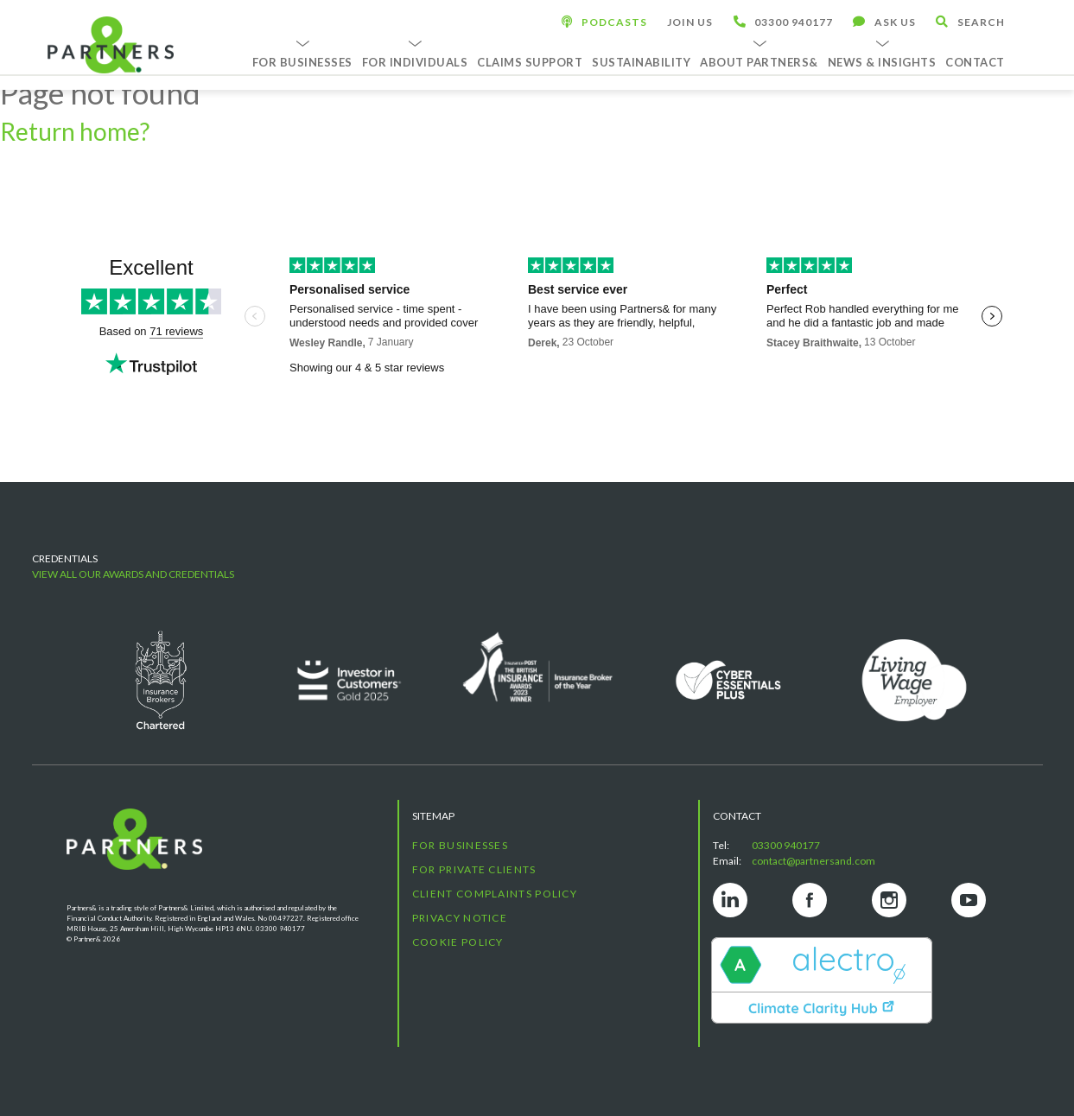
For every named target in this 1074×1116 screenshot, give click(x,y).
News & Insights (882, 62)
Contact (975, 62)
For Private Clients (474, 869)
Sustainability (641, 62)
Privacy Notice (459, 917)
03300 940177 (786, 845)
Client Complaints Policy (494, 893)
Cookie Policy (458, 941)
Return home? (74, 131)
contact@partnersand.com (813, 860)
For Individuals (415, 62)
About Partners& (759, 62)
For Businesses (302, 62)
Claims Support (529, 62)
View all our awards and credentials (133, 574)
